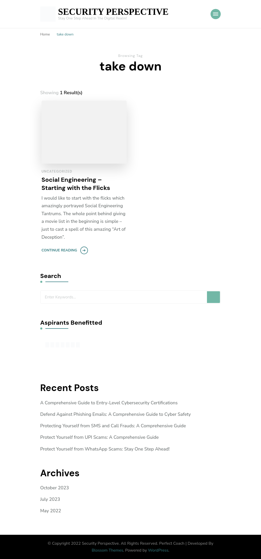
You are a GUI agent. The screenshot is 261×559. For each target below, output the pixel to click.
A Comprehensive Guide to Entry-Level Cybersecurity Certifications (109, 403)
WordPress (158, 550)
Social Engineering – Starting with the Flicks (76, 183)
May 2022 (50, 511)
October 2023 (54, 488)
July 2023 (50, 499)
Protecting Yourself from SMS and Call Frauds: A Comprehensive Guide (113, 426)
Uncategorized (57, 171)
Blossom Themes (107, 550)
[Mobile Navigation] (216, 14)
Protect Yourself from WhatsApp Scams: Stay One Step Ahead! (105, 449)
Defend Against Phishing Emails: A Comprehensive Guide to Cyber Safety (115, 414)
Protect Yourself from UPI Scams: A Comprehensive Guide (99, 437)
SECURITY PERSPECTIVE (113, 12)
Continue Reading (59, 250)
